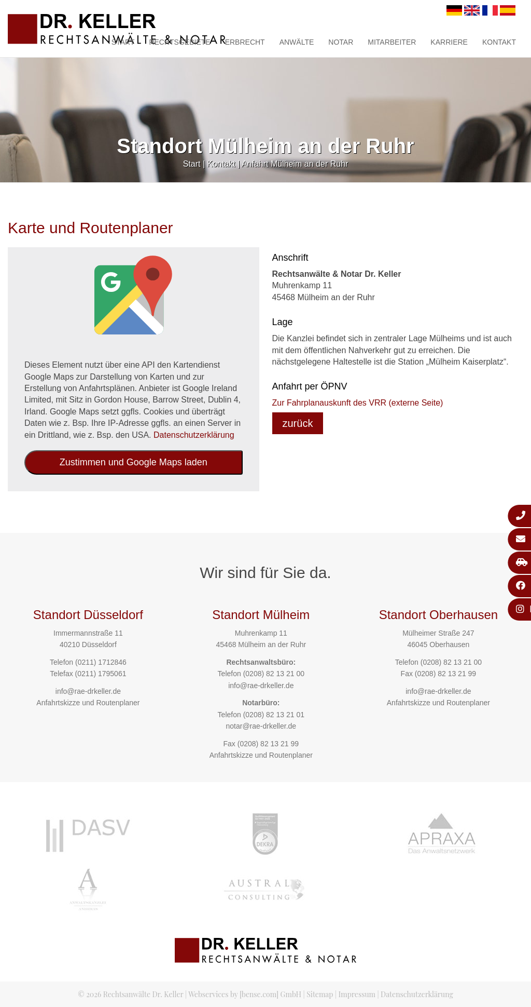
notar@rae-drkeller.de (261, 726)
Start (123, 42)
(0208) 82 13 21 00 (273, 673)
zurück (298, 423)
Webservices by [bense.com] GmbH (244, 994)
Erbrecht (245, 42)
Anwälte (297, 42)
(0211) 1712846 (101, 662)
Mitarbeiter (392, 42)
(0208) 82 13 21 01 (273, 714)
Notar (340, 42)
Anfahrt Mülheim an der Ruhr (295, 163)
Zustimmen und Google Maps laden (133, 462)
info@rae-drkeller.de (88, 691)
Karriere (449, 42)
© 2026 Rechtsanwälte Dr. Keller (130, 994)
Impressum (357, 994)
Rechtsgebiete (179, 42)
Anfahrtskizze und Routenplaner (87, 703)
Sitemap (319, 994)
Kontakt (499, 42)
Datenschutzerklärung (193, 435)
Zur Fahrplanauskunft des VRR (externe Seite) (357, 402)
